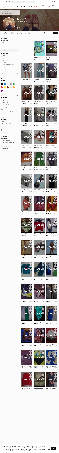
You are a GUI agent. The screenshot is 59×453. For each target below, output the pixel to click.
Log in (51, 2)
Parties (30, 6)
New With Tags (5, 132)
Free (3, 121)
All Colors (4, 80)
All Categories (4, 40)
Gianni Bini (4, 66)
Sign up (56, 2)
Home (24, 6)
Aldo (3, 55)
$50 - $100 (4, 102)
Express (4, 60)
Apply (16, 111)
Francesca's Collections (8, 64)
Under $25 (4, 99)
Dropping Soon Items (7, 146)
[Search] (25, 2)
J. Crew (3, 69)
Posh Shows (36, 6)
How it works (42, 6)
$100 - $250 (5, 104)
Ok (53, 448)
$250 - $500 (5, 106)
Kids (20, 6)
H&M (3, 67)
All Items (4, 119)
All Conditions (5, 130)
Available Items (5, 140)
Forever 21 (4, 62)
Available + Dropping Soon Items (8, 143)
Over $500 (4, 108)
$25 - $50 (4, 100)
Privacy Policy (27, 450)
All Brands (4, 53)
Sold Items (4, 148)
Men (17, 6)
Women (12, 6)
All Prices (4, 97)
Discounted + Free (6, 123)
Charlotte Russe (6, 57)
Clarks (3, 58)
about (49, 33)
